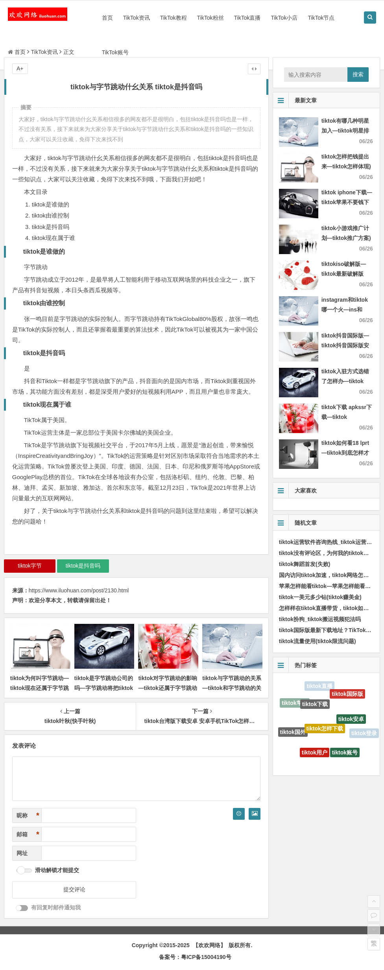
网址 (22, 853)
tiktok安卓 (351, 721)
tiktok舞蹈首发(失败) (304, 564)
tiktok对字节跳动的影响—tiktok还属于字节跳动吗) (167, 688)
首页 (107, 18)
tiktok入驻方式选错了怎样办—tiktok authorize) (345, 381)
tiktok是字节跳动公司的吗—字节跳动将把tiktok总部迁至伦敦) (103, 688)
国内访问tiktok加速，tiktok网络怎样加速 (329, 575)
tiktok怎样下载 (324, 731)
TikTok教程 (173, 18)
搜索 (358, 74)
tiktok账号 (345, 754)
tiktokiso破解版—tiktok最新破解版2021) (343, 274)
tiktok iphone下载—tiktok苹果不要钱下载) (346, 202)
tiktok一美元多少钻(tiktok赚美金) (320, 597)
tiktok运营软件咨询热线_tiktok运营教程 (328, 542)
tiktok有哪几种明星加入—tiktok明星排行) (345, 131)
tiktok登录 (364, 733)
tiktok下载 (315, 706)
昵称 (28, 815)
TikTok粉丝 (210, 18)
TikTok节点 (321, 18)
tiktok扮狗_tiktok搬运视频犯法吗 (320, 619)
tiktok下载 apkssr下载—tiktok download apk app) (346, 417)
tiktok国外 (293, 733)
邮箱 (28, 834)
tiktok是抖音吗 (83, 565)
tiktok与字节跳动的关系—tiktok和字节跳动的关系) (231, 688)
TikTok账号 (115, 52)
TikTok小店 (284, 18)
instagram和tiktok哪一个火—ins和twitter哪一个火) (344, 310)
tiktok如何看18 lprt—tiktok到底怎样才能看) (345, 453)
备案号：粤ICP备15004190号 (195, 957)
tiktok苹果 (294, 704)
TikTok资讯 (136, 18)
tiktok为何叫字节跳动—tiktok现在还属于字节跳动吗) (39, 688)
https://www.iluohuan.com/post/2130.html (79, 590)
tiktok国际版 (347, 695)
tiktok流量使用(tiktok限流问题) (317, 641)
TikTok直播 (247, 18)
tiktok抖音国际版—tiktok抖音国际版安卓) (345, 345)
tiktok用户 (314, 754)
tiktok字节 (30, 565)
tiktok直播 (319, 686)
